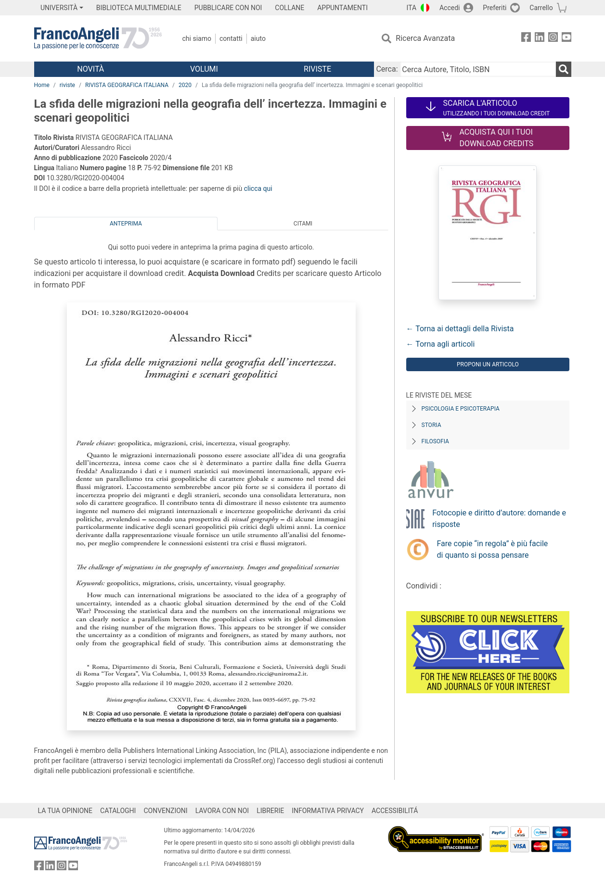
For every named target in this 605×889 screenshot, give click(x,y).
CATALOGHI (118, 810)
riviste (67, 85)
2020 (185, 85)
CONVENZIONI (165, 810)
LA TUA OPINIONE (65, 810)
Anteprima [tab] (126, 223)
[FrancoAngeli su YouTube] (566, 38)
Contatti (231, 38)
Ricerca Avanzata (425, 38)
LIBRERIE (270, 810)
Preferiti (494, 8)
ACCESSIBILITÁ (395, 810)
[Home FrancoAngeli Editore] (98, 38)
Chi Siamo (196, 38)
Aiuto (258, 38)
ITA (412, 8)
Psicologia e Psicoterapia (461, 408)
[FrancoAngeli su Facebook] (526, 38)
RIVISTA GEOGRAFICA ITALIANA (126, 85)
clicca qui (258, 188)
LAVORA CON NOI (222, 810)
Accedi (449, 8)
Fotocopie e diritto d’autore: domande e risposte (499, 518)
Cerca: (387, 69)
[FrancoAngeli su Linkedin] (539, 38)
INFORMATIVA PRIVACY (328, 810)
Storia (431, 425)
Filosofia (435, 441)
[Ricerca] (563, 69)
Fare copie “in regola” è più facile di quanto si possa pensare (492, 549)
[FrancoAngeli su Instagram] (553, 38)
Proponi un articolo (488, 364)
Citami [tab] (303, 223)
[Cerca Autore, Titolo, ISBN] (478, 69)
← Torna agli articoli (440, 344)
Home (42, 85)
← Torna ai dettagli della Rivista (460, 328)
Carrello (541, 8)
